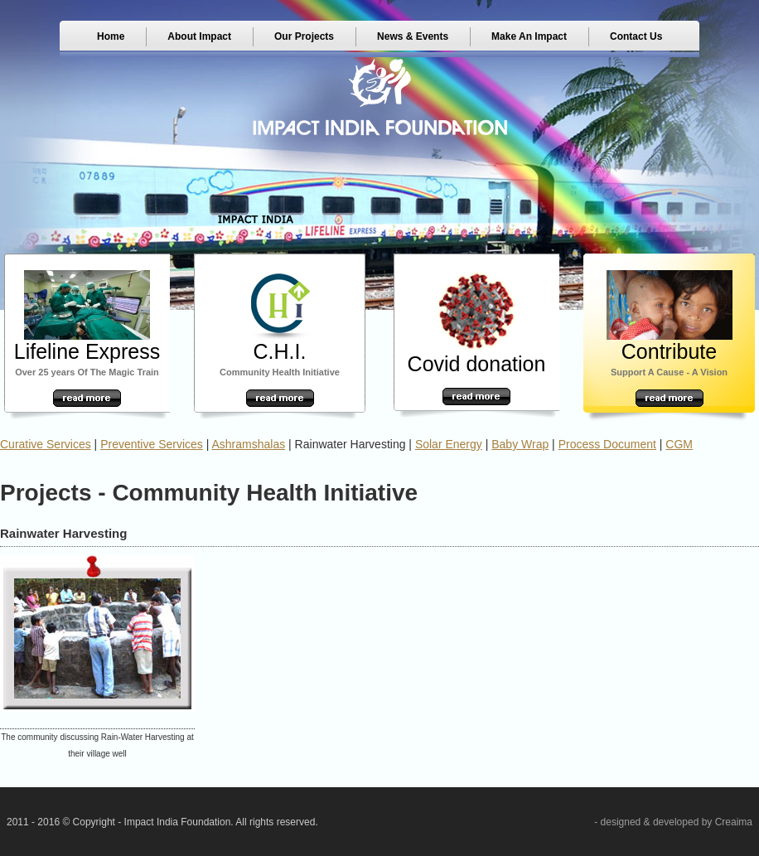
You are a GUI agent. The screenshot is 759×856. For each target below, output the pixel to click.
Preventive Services (151, 444)
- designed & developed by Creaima (673, 822)
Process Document (607, 444)
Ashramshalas (249, 444)
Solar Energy (448, 444)
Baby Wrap (520, 444)
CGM (679, 444)
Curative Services (45, 444)
